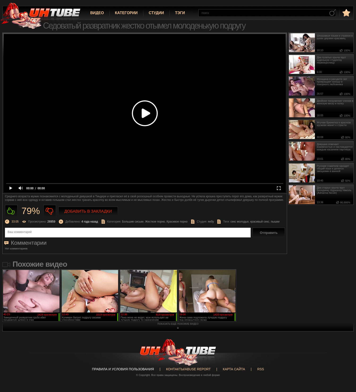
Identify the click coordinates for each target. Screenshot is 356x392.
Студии (156, 13)
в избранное (345, 13)
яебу (211, 221)
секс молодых (240, 221)
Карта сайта (234, 369)
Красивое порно (177, 221)
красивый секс (259, 221)
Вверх (345, 369)
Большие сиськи (132, 221)
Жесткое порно (155, 221)
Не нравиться (49, 211)
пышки (275, 221)
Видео (97, 13)
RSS (260, 369)
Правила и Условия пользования (123, 369)
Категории (126, 13)
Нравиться (11, 211)
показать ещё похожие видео (178, 324)
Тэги (180, 13)
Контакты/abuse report (188, 369)
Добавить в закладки (88, 211)
